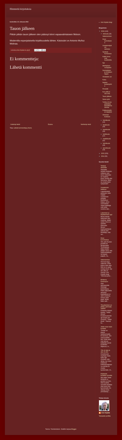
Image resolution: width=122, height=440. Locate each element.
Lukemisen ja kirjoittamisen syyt (106, 213)
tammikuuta (106, 148)
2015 (103, 153)
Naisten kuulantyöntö (107, 84)
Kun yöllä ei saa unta (106, 92)
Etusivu (50, 124)
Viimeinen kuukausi (106, 115)
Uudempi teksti (15, 124)
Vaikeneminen (107, 36)
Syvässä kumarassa (107, 52)
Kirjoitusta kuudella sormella (106, 374)
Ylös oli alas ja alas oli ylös (105, 351)
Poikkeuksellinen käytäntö (107, 111)
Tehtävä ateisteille (104, 166)
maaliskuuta (107, 139)
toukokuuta (106, 129)
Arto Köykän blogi (106, 22)
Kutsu (104, 80)
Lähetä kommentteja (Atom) (23, 128)
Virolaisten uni (107, 77)
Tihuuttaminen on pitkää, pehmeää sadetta (106, 306)
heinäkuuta (106, 120)
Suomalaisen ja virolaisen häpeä (107, 72)
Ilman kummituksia (107, 41)
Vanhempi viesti (86, 124)
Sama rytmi (106, 99)
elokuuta (106, 34)
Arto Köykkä (105, 413)
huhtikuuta (106, 134)
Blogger (73, 429)
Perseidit (105, 89)
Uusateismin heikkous (105, 188)
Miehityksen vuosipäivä (106, 66)
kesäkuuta (106, 125)
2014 (103, 156)
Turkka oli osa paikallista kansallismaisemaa (107, 104)
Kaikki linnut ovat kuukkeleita (107, 58)
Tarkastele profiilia (105, 416)
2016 (103, 31)
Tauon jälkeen (107, 96)
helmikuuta (106, 143)
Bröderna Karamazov (104, 280)
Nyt (103, 63)
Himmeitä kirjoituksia (20, 9)
